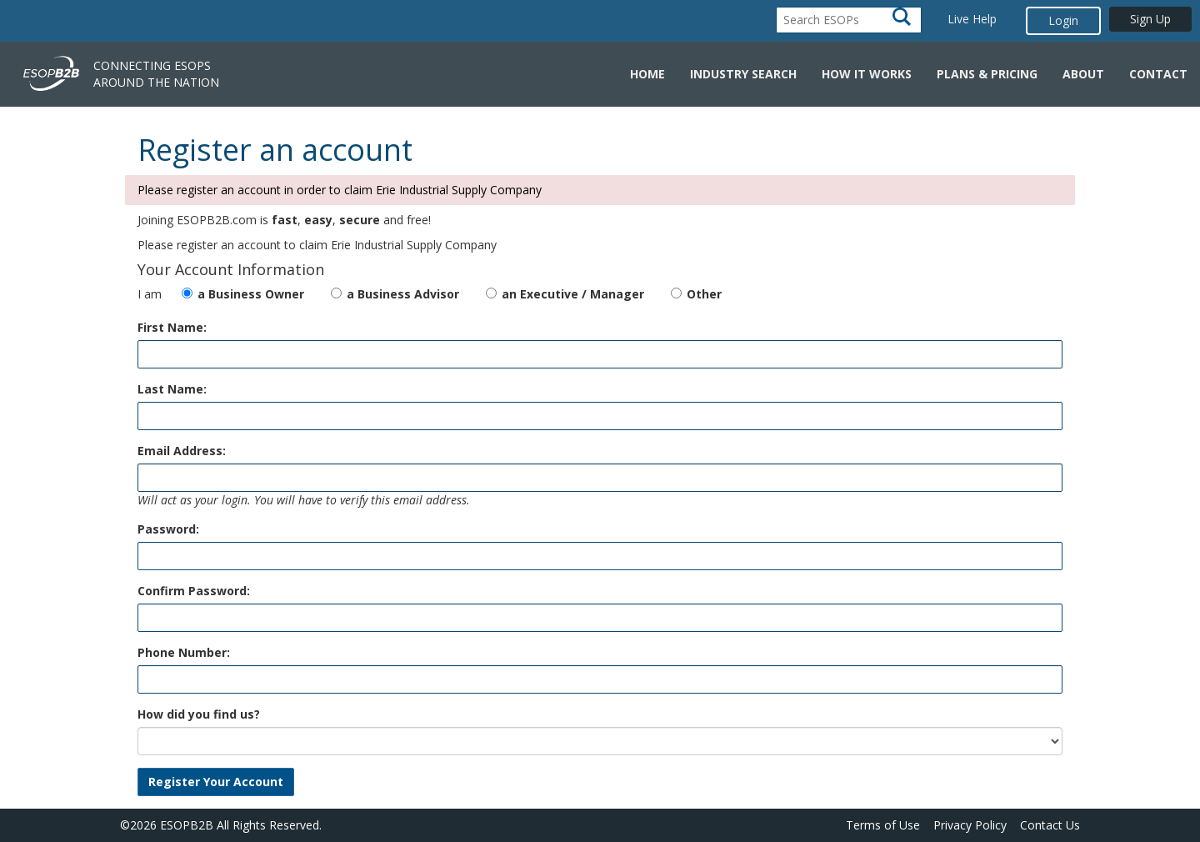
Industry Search (743, 74)
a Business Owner (251, 294)
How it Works (867, 74)
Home (647, 74)
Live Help (972, 19)
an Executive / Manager (573, 294)
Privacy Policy (970, 825)
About (1083, 74)
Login (1063, 20)
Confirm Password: (194, 591)
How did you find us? (199, 714)
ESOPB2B (186, 825)
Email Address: (182, 451)
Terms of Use (883, 825)
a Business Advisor (403, 294)
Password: (168, 529)
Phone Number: (184, 652)
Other (704, 294)
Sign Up (1150, 19)
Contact (1158, 74)
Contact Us (1050, 825)
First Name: (172, 327)
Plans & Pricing (987, 74)
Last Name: (172, 389)
